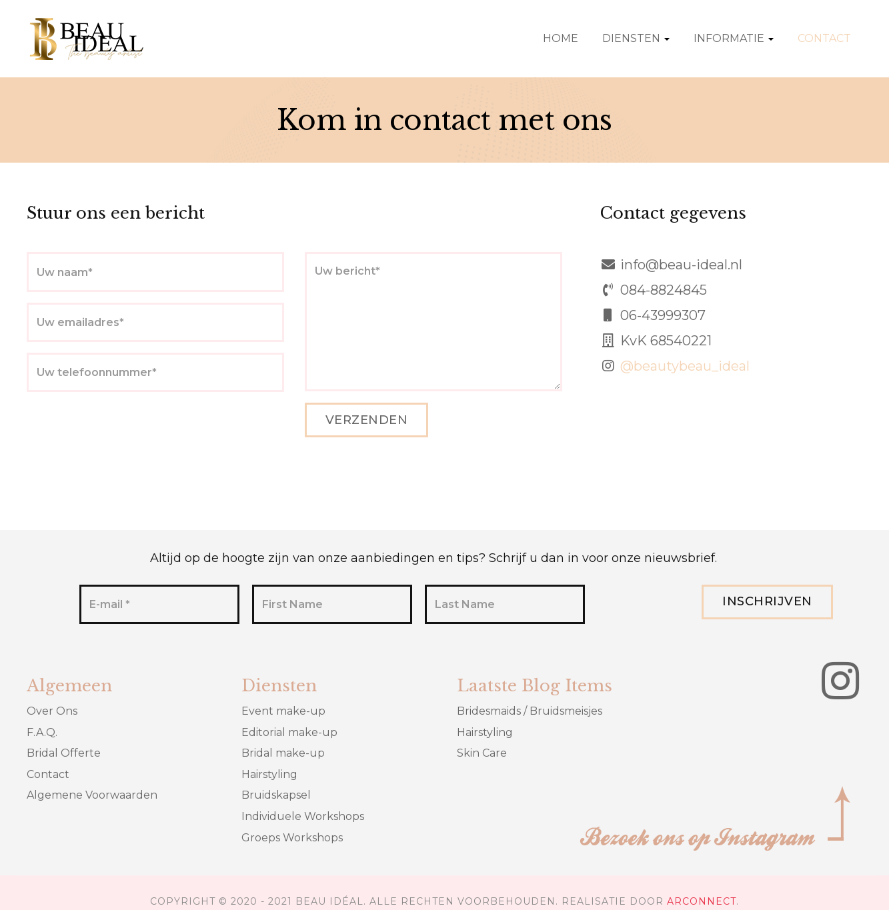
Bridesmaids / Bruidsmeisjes (529, 711)
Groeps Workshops (292, 837)
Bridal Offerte (64, 753)
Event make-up (283, 711)
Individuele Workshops (302, 816)
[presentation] (128, 429)
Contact (824, 38)
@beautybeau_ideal (685, 366)
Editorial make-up (289, 732)
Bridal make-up (283, 753)
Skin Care (482, 753)
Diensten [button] (636, 38)
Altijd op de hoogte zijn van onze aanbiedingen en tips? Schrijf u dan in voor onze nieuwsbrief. (433, 558)
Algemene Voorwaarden (92, 795)
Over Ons (52, 711)
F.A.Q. (42, 732)
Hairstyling (269, 774)
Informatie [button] (734, 38)
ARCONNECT (701, 901)
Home (560, 38)
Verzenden (366, 420)
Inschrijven (767, 601)
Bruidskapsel (276, 795)
